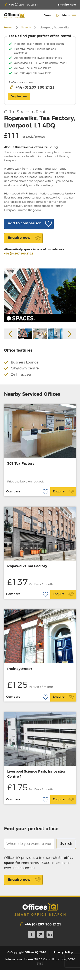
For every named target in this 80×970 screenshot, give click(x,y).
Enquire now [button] (18, 96)
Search (26, 27)
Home (8, 27)
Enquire (63, 492)
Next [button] (69, 333)
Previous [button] (10, 333)
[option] (40, 295)
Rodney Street (19, 669)
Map (10, 271)
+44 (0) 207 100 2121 (18, 253)
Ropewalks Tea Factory (27, 566)
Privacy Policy (63, 952)
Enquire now (24, 879)
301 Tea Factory (20, 463)
